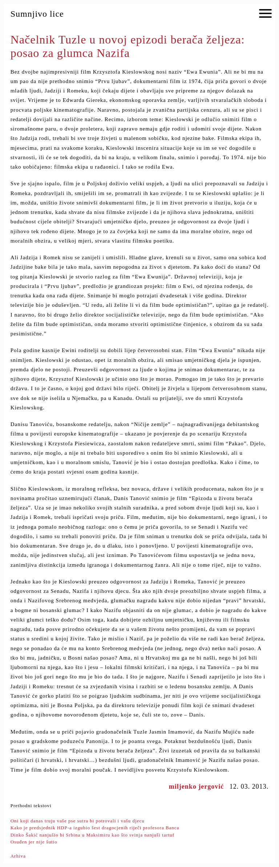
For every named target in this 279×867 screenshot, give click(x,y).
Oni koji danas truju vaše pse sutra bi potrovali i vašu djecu (78, 820)
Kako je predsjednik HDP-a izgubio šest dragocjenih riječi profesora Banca (95, 827)
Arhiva (18, 856)
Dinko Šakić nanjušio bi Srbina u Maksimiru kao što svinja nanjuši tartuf (93, 835)
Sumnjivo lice (37, 13)
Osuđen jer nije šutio (34, 842)
